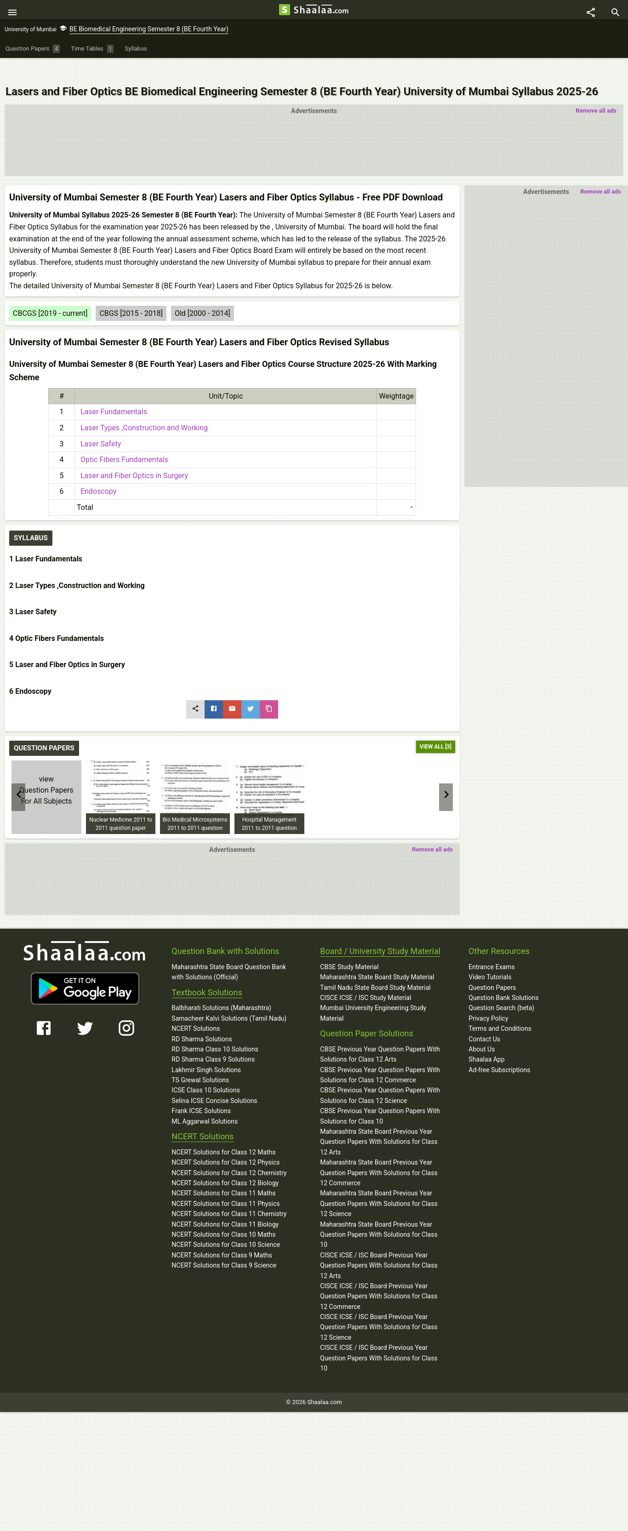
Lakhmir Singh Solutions (206, 1048)
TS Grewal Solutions (200, 1059)
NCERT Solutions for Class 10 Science (225, 1224)
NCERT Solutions (195, 1007)
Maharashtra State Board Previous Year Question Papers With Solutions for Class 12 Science (378, 1183)
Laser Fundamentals (112, 391)
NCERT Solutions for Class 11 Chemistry (228, 1193)
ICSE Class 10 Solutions (205, 1069)
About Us (481, 1028)
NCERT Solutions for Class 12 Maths (223, 1131)
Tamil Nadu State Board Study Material (375, 966)
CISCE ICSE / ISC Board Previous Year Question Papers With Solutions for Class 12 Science (378, 1306)
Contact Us (484, 1018)
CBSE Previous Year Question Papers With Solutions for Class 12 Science (380, 1074)
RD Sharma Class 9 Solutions (213, 1038)
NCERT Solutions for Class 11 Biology (225, 1203)
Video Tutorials (489, 956)
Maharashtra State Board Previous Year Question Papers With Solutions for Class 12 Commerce (378, 1152)
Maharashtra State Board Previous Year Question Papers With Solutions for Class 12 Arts (378, 1121)
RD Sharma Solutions (201, 1018)
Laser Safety (99, 422)
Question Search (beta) (501, 987)
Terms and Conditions (499, 1007)
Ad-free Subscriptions (499, 1048)
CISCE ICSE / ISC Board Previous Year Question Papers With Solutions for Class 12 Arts (378, 1244)
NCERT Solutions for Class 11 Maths (223, 1172)
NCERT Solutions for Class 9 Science (223, 1244)
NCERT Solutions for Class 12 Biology (225, 1162)
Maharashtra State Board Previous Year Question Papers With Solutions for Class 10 (378, 1214)
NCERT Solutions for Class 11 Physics (225, 1182)
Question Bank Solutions (503, 977)
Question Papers (492, 966)
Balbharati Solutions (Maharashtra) (221, 987)
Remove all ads (596, 89)
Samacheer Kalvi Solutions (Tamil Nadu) (228, 997)
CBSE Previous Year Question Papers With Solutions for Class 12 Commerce (380, 1054)
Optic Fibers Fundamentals (122, 438)
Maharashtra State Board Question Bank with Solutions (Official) (228, 951)
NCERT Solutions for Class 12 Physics (225, 1141)
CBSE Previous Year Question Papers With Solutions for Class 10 (380, 1095)
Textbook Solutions (206, 971)
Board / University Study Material (380, 930)
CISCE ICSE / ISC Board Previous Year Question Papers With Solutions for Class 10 (378, 1337)
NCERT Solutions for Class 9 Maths (221, 1234)
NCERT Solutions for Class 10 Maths (223, 1213)
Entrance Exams (491, 945)
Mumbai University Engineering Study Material (373, 992)
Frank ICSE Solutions (201, 1090)
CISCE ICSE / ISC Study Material (365, 977)
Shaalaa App (486, 1038)
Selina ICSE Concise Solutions (214, 1079)
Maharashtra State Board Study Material (377, 956)
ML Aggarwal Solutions (204, 1100)
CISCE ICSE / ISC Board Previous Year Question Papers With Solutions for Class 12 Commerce (378, 1275)
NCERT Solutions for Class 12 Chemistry (228, 1151)
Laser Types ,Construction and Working (142, 407)
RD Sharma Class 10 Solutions (214, 1028)
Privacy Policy (488, 997)
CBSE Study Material (349, 945)
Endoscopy (96, 470)
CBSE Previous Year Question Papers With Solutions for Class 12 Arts (380, 1033)
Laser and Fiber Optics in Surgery (132, 454)
